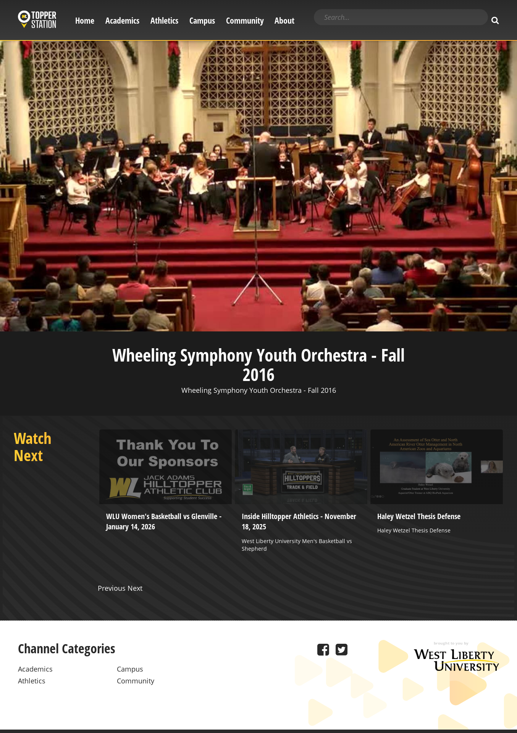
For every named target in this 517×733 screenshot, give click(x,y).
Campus (202, 20)
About (284, 20)
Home (84, 20)
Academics (122, 20)
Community (245, 20)
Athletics (164, 20)
